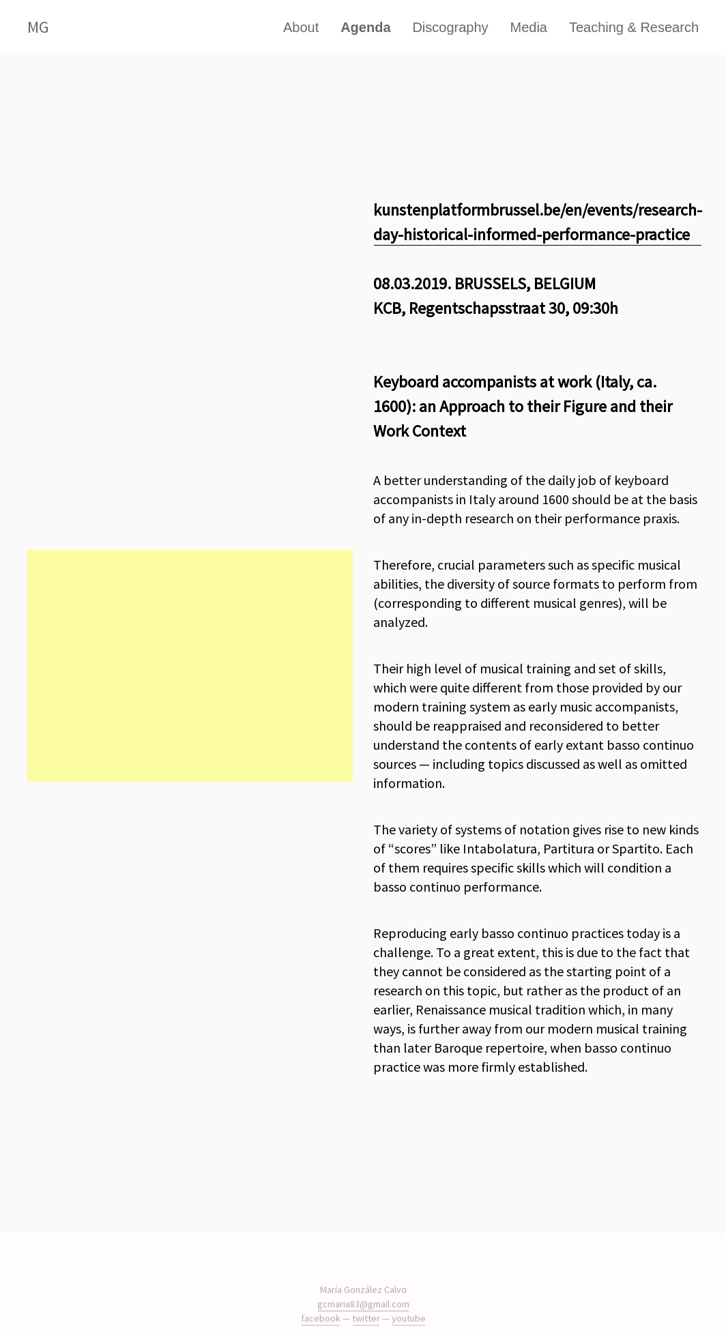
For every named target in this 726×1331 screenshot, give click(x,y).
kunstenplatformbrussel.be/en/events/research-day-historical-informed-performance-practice (537, 222)
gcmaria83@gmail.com (363, 1314)
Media (528, 27)
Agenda (365, 27)
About (301, 27)
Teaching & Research (634, 27)
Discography (450, 27)
